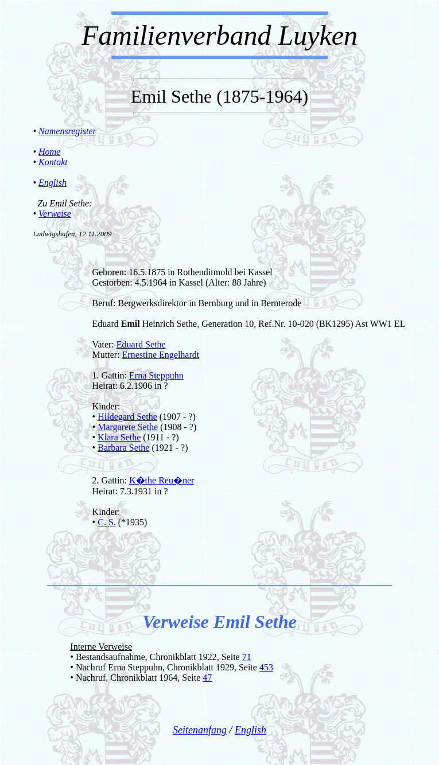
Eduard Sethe (141, 344)
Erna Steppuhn (156, 375)
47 (207, 677)
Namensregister (67, 131)
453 (266, 667)
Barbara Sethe (123, 447)
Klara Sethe (119, 437)
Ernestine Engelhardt (161, 355)
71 (246, 657)
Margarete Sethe (128, 427)
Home (49, 152)
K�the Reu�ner (161, 480)
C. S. (107, 522)
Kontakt (53, 162)
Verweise (54, 213)
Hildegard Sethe (127, 416)
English (52, 183)
